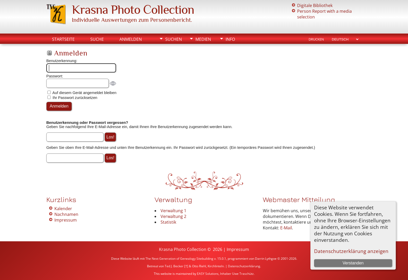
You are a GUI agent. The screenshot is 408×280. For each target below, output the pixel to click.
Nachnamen (66, 214)
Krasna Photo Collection (133, 10)
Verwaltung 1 (173, 211)
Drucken (316, 39)
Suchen (173, 39)
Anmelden (130, 39)
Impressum (65, 220)
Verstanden (353, 263)
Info (230, 39)
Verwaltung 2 (173, 216)
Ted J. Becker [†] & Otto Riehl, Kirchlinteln (194, 266)
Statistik (168, 222)
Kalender (63, 208)
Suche (97, 39)
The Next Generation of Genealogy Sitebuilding (179, 258)
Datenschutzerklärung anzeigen (351, 251)
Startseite (63, 39)
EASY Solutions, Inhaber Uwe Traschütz (225, 273)
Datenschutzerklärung (244, 266)
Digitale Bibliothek (315, 5)
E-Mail (286, 228)
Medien (203, 39)
